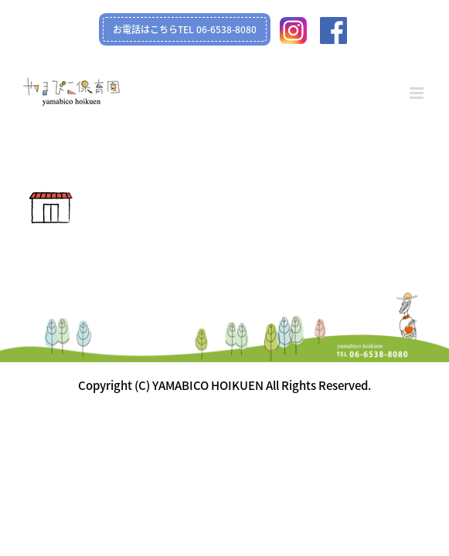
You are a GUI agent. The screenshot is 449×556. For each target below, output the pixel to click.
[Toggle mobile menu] (418, 93)
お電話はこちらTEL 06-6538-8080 (185, 29)
